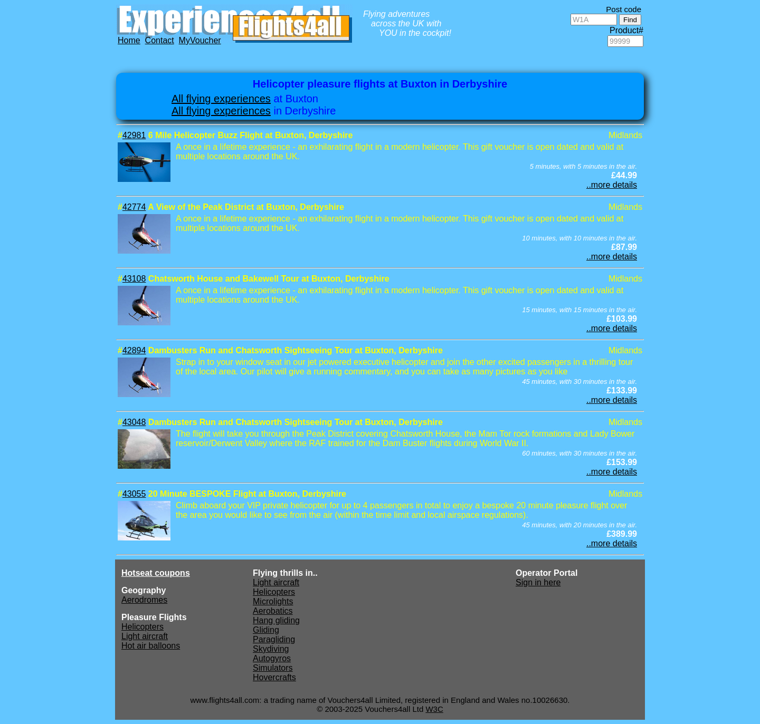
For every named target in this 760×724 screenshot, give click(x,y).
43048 (134, 422)
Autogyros (272, 658)
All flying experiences (221, 98)
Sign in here (538, 582)
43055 (134, 493)
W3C (434, 708)
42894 (134, 350)
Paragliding (274, 639)
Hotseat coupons (155, 572)
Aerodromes (144, 599)
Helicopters (142, 626)
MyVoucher (200, 40)
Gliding (266, 629)
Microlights (273, 601)
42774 (134, 206)
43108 (134, 278)
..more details (611, 184)
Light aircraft (144, 636)
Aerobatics (273, 610)
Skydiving (271, 648)
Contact (159, 40)
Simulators (273, 667)
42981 (134, 135)
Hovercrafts (274, 677)
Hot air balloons (150, 645)
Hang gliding (276, 620)
